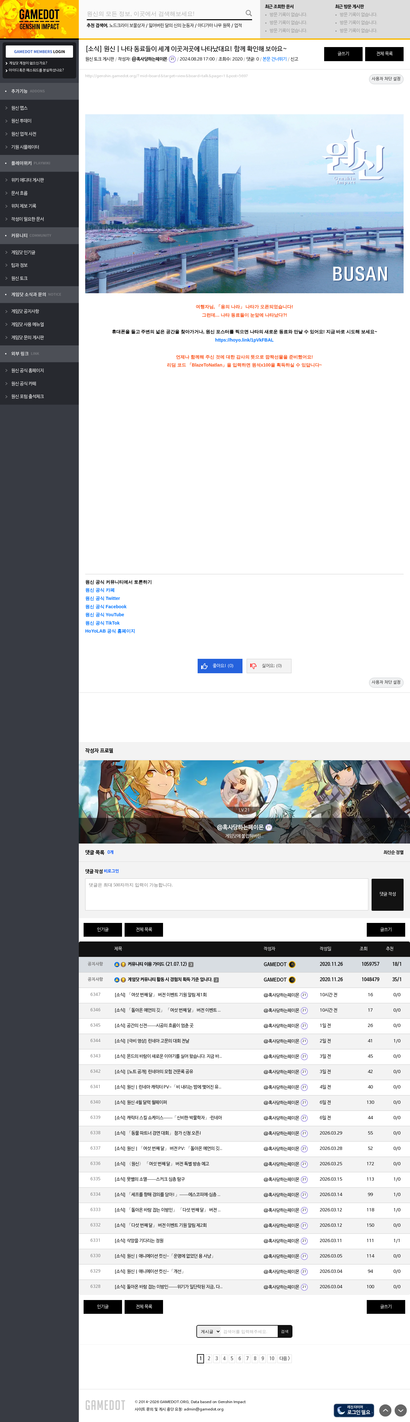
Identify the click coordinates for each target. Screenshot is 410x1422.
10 (271, 1358)
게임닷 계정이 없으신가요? (28, 63)
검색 (285, 1331)
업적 (238, 25)
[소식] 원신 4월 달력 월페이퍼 (140, 1102)
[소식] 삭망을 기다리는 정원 (138, 1241)
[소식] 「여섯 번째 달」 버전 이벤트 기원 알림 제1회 (160, 995)
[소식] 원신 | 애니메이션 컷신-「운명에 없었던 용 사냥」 (165, 1256)
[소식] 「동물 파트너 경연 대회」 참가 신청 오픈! (157, 1133)
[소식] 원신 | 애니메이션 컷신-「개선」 (150, 1271)
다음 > (284, 1358)
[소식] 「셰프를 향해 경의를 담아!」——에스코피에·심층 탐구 (168, 1194)
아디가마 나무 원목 (214, 25)
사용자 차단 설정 (386, 79)
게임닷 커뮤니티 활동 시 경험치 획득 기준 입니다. (170, 979)
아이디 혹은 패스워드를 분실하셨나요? (36, 70)
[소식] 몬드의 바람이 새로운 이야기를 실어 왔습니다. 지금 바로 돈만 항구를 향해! (168, 1056)
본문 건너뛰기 (275, 59)
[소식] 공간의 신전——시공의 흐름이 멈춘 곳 (153, 1025)
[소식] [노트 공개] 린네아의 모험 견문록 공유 (153, 1072)
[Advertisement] (244, 98)
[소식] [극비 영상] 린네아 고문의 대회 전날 (151, 1041)
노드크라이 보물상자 (127, 25)
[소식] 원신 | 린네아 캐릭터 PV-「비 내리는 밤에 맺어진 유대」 (168, 1087)
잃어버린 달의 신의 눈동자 (171, 25)
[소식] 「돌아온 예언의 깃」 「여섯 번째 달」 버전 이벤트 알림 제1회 (168, 1010)
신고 (294, 59)
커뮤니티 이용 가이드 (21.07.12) (157, 964)
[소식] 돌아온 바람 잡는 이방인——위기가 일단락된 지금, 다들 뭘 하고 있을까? (168, 1287)
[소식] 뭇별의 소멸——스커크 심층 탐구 (149, 1179)
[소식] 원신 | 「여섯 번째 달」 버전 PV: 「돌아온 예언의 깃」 (168, 1148)
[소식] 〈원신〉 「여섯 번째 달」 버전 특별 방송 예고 (161, 1164)
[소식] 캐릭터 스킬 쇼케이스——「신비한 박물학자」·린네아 (168, 1118)
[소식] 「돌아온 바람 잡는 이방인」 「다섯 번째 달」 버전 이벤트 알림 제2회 (168, 1210)
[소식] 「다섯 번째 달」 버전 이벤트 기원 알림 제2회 (160, 1225)
